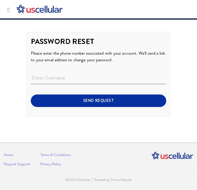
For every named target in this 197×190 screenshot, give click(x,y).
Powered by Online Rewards (113, 179)
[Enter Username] (98, 78)
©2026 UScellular (78, 179)
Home (8, 154)
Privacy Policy (51, 164)
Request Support (17, 164)
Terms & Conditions (56, 154)
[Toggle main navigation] (8, 9)
